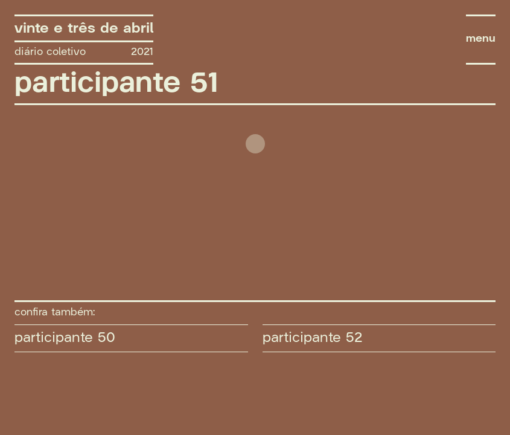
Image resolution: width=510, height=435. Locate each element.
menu (481, 39)
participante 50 (64, 338)
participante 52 (312, 338)
